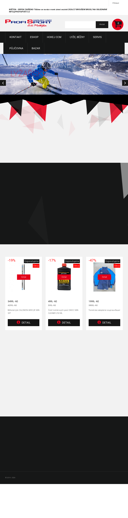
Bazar (36, 48)
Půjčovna (16, 48)
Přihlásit (115, 3)
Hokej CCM (54, 37)
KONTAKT (16, 37)
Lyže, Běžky (77, 37)
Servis (97, 37)
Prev (3, 83)
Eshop (34, 37)
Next (125, 83)
